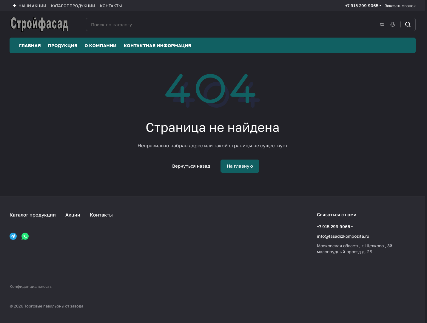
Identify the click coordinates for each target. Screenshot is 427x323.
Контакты (101, 215)
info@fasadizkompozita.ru (343, 236)
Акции (72, 215)
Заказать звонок (400, 5)
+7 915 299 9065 (361, 5)
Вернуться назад (191, 166)
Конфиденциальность (31, 286)
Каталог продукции (33, 215)
